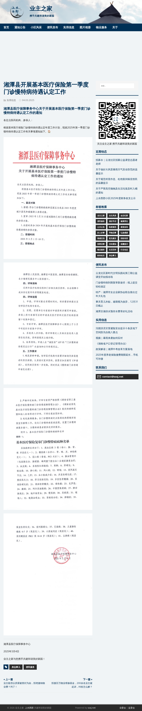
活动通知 (112, 244)
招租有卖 (124, 238)
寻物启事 (112, 232)
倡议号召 (112, 221)
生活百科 (112, 249)
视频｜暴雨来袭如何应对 (109, 338)
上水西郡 (29, 707)
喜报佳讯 (124, 227)
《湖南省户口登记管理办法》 (112, 343)
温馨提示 (124, 244)
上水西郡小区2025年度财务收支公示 (116, 198)
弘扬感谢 (124, 232)
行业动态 (124, 249)
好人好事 (101, 232)
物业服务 (101, 249)
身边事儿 (16, 667)
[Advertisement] (71, 54)
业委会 (122, 707)
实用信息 (11, 100)
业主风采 (112, 215)
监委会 (131, 707)
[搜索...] (117, 86)
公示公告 (101, 227)
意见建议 (112, 238)
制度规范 (112, 227)
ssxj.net (92, 707)
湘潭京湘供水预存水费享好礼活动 (114, 311)
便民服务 (30, 667)
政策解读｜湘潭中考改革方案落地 (114, 349)
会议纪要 (124, 215)
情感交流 (101, 238)
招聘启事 (101, 244)
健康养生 (124, 221)
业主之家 (101, 215)
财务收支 (101, 255)
